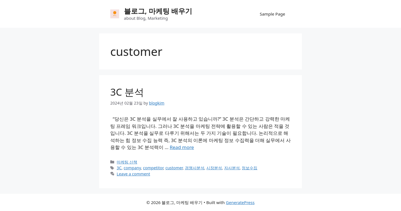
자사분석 (232, 167)
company (132, 167)
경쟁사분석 (194, 167)
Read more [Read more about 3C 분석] (182, 147)
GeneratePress (240, 202)
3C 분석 (127, 91)
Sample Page (272, 14)
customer (174, 167)
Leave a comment (133, 174)
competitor (153, 167)
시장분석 (214, 167)
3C (119, 167)
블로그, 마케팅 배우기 (158, 11)
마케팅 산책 (127, 162)
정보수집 (249, 167)
